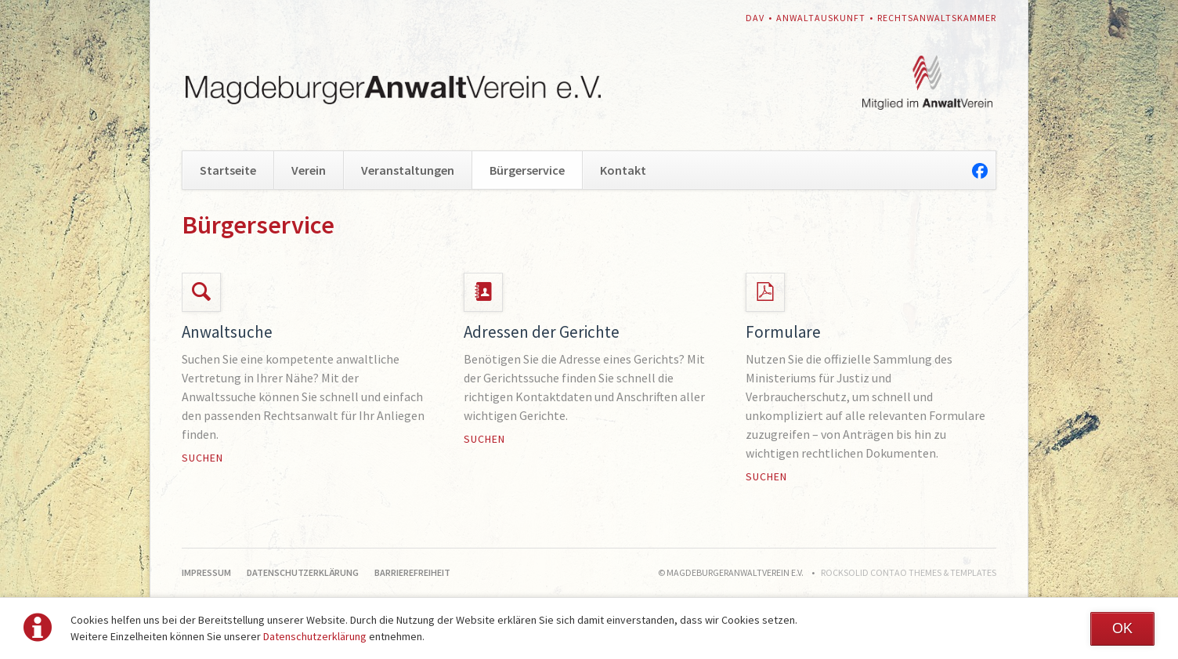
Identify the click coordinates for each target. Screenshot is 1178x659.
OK (1122, 628)
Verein (308, 170)
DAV (755, 18)
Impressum (206, 572)
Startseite (228, 170)
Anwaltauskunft (820, 18)
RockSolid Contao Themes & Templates (908, 572)
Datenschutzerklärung (315, 636)
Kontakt (623, 170)
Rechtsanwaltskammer (936, 18)
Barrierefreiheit (412, 572)
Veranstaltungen (407, 170)
